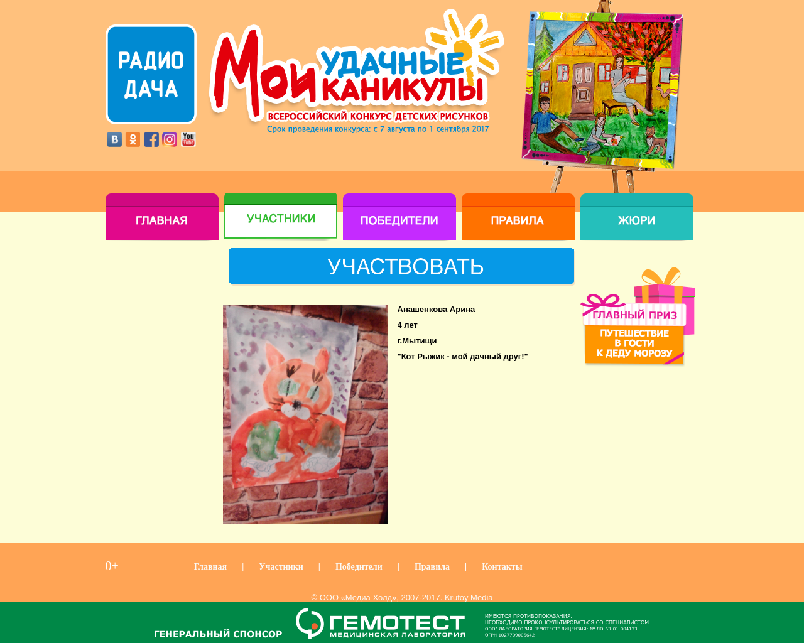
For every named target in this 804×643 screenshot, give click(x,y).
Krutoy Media (469, 597)
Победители (359, 566)
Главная (210, 566)
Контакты (502, 566)
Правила (432, 566)
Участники (281, 566)
